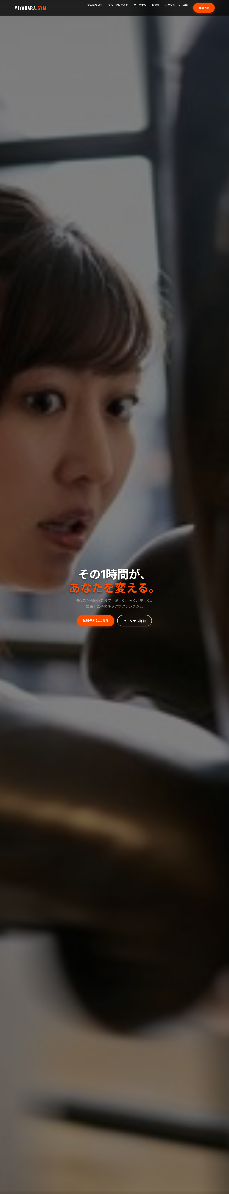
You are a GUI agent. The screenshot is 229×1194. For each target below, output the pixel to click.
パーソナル (140, 4)
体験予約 (204, 8)
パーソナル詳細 (134, 620)
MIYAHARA (30, 7)
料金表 (155, 4)
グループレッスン (118, 4)
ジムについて (94, 4)
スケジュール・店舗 (176, 4)
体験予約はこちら (96, 620)
